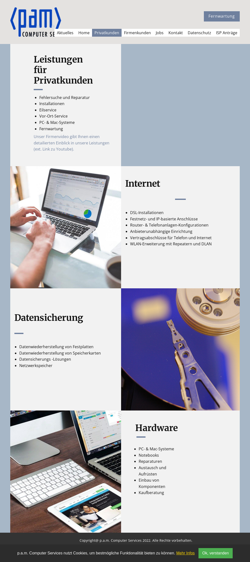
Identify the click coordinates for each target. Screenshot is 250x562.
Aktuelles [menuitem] (65, 32)
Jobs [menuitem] (160, 32)
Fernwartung (221, 16)
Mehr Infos (185, 553)
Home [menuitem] (84, 32)
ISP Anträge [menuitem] (226, 32)
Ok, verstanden (215, 553)
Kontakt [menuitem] (175, 32)
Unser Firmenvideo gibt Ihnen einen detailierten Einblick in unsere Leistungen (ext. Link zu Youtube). (71, 143)
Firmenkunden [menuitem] (137, 32)
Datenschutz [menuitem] (199, 32)
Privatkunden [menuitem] (106, 32)
